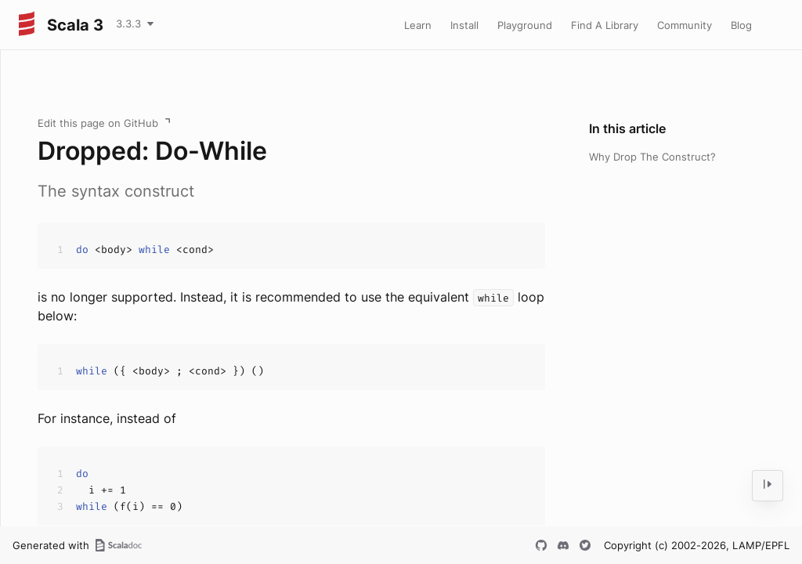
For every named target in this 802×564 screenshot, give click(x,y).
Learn (418, 25)
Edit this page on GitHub (98, 123)
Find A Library (604, 25)
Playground (524, 25)
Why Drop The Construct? (652, 156)
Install (464, 25)
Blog (741, 25)
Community (684, 25)
